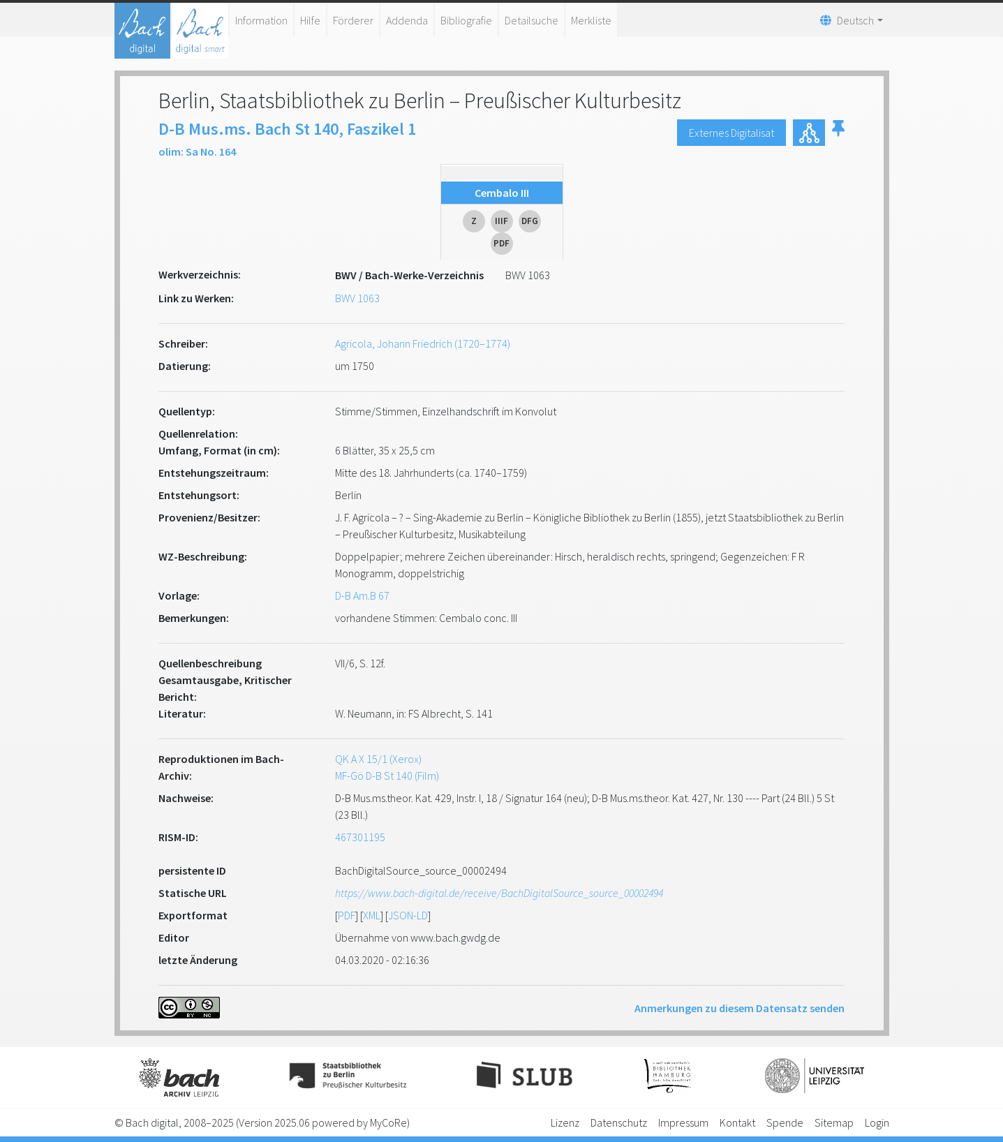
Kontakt (737, 1122)
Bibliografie (466, 20)
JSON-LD (408, 915)
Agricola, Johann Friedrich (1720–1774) (422, 343)
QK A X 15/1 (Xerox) (378, 759)
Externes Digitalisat (731, 133)
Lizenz (565, 1122)
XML (371, 915)
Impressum (683, 1122)
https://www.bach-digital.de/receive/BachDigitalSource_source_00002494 (499, 893)
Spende (784, 1122)
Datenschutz (618, 1122)
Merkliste (591, 20)
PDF (346, 915)
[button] (838, 132)
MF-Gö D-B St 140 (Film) (387, 776)
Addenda (407, 20)
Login (877, 1122)
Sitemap (834, 1122)
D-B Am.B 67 (362, 595)
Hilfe (310, 20)
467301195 (360, 837)
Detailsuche (531, 20)
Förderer (353, 20)
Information (261, 20)
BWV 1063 (357, 298)
